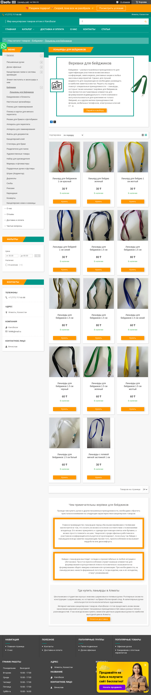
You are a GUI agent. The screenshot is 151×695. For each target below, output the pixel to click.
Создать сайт (23, 2)
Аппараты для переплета (18, 124)
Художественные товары (18, 154)
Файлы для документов (17, 134)
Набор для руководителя (18, 159)
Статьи (106, 29)
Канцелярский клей (15, 139)
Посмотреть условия (111, 8)
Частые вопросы (14, 226)
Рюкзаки (10, 188)
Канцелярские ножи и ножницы (21, 203)
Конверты (11, 198)
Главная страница (15, 646)
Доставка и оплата (52, 29)
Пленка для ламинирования (20, 107)
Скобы (10, 183)
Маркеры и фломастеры (18, 163)
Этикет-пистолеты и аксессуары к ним (22, 81)
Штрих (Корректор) (15, 173)
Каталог (27, 29)
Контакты (89, 29)
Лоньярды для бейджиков (22, 92)
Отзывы (10, 214)
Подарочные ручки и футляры (21, 168)
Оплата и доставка (99, 619)
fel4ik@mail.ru (14, 331)
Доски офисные (14, 67)
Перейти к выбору (95, 110)
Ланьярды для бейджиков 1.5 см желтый (132, 386)
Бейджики (37, 41)
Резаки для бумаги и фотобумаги (22, 119)
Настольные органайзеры (19, 102)
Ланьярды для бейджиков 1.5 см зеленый (98, 386)
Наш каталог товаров (19, 41)
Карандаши (12, 193)
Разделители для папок (17, 149)
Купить (64, 201)
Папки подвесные (89, 646)
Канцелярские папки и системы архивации (21, 73)
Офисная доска (124, 646)
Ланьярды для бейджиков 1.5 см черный (64, 386)
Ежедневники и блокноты (18, 97)
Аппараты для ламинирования (21, 129)
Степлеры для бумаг (16, 144)
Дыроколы (11, 178)
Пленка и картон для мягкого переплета (20, 113)
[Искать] (146, 21)
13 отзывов (125, 2)
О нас (73, 29)
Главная (10, 29)
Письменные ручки (15, 62)
